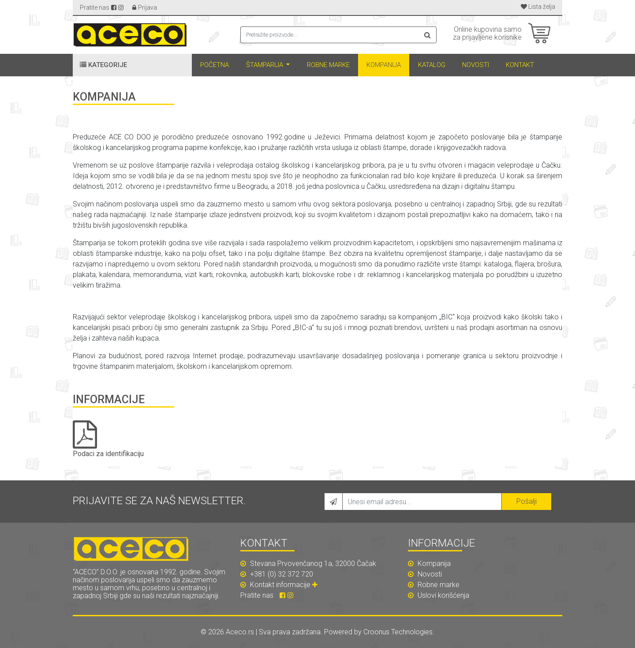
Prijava (147, 7)
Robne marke (328, 65)
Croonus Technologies (398, 632)
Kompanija (383, 65)
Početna (214, 65)
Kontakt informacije (285, 585)
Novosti (475, 65)
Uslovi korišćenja (438, 595)
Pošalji (526, 501)
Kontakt (520, 65)
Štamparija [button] (265, 65)
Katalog (431, 65)
